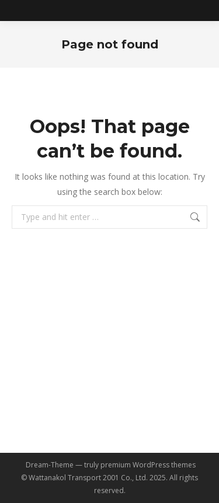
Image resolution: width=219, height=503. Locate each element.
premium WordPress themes (148, 465)
